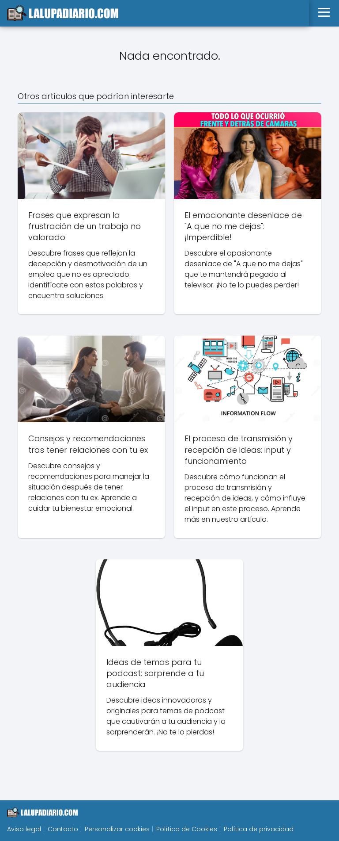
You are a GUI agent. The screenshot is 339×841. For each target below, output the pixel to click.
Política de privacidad (259, 829)
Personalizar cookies (117, 829)
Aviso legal (24, 829)
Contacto (63, 829)
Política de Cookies (186, 829)
